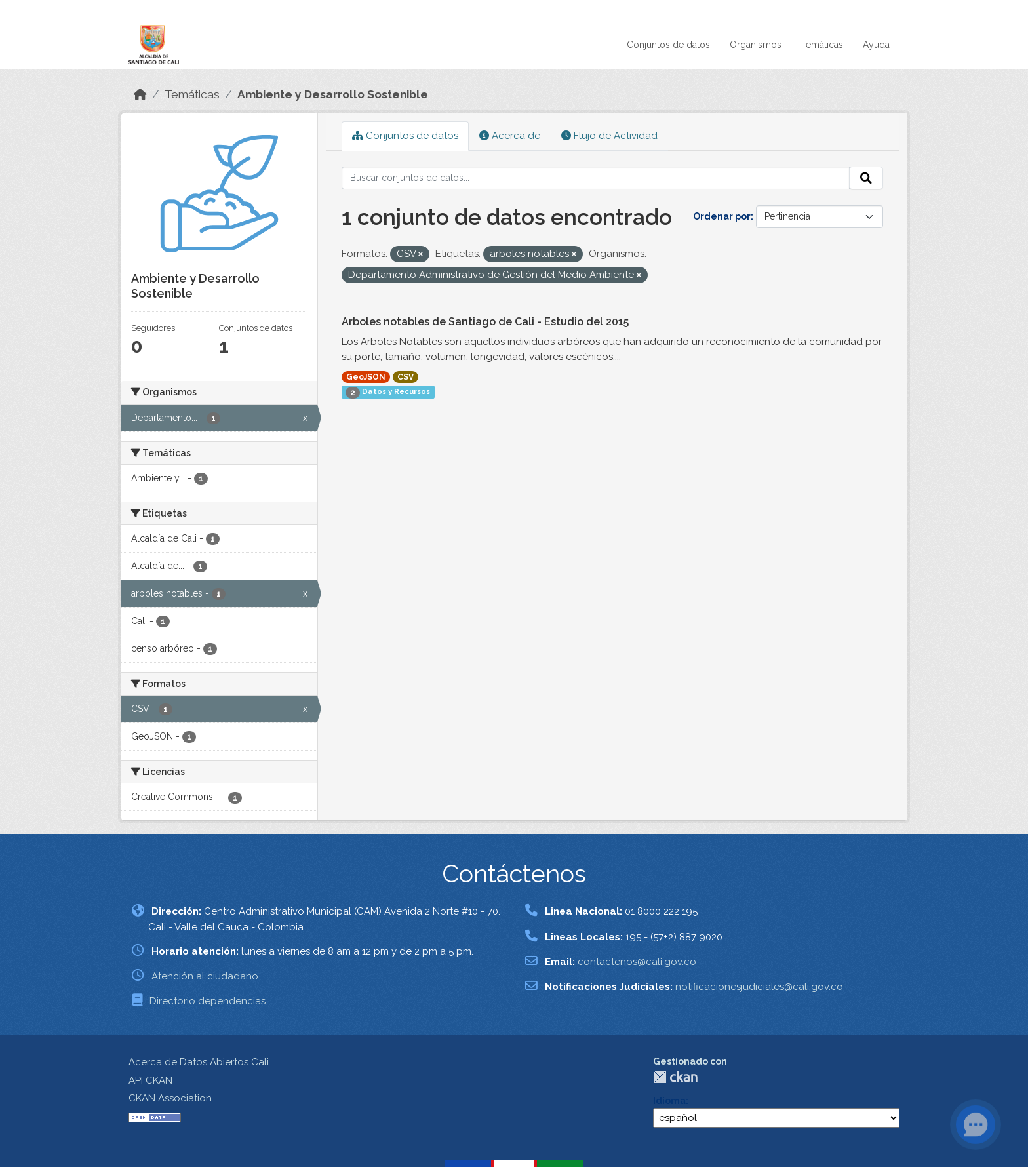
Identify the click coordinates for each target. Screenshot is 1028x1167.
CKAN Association (170, 1098)
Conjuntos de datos (668, 44)
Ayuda (876, 44)
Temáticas (822, 44)
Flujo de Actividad (609, 136)
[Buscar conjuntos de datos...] (596, 178)
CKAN (675, 1077)
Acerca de (509, 136)
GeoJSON (366, 377)
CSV (405, 377)
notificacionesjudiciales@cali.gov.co (759, 987)
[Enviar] (866, 178)
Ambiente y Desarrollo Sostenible (332, 94)
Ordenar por (722, 216)
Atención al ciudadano (204, 976)
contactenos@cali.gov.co (637, 962)
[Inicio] (140, 94)
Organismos (755, 44)
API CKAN (150, 1080)
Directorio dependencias (207, 1001)
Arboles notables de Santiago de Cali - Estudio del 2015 (485, 321)
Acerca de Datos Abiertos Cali (198, 1062)
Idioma (669, 1101)
